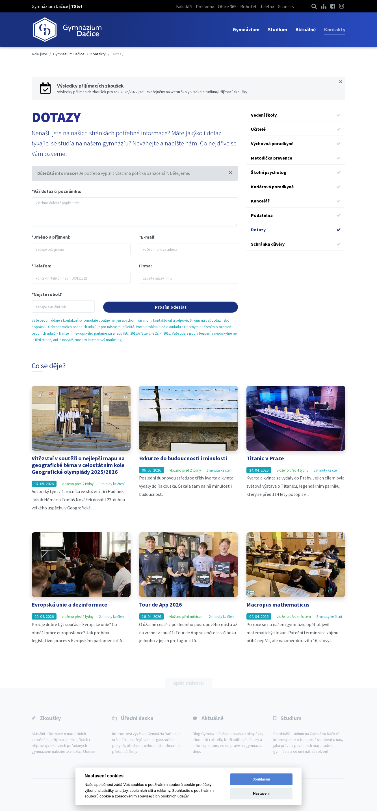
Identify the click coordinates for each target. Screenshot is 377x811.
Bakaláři (184, 6)
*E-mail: (147, 237)
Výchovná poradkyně (296, 143)
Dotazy (296, 230)
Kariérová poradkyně (296, 187)
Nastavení (261, 793)
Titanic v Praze (265, 458)
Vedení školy (296, 115)
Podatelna (296, 215)
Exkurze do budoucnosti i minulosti (183, 458)
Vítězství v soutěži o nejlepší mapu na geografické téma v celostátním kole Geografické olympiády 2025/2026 (78, 465)
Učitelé (296, 129)
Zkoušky (50, 717)
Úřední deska (137, 717)
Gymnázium (246, 29)
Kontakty (334, 29)
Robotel (248, 6)
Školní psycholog (296, 172)
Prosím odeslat (171, 307)
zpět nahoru (188, 682)
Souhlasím (261, 779)
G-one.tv (286, 6)
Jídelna (267, 6)
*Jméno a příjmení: (51, 237)
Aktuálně (306, 29)
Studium (277, 29)
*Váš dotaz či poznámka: (56, 191)
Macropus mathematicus (277, 604)
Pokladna (205, 6)
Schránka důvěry (296, 244)
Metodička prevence (296, 158)
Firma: (145, 266)
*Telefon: (41, 266)
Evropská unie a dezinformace (69, 604)
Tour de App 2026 (160, 604)
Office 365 (227, 6)
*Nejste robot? (47, 294)
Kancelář (296, 201)
